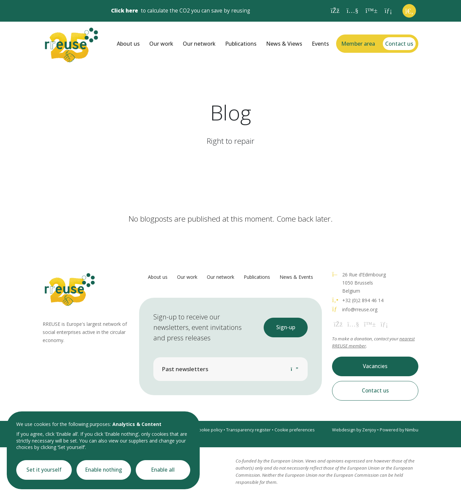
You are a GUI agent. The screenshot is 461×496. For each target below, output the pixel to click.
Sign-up (285, 327)
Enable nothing (103, 469)
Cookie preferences (295, 430)
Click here (124, 10)
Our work (161, 43)
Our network (199, 43)
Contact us (399, 43)
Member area (358, 43)
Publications (241, 43)
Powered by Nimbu (399, 430)
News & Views (284, 43)
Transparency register (248, 430)
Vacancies (375, 366)
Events (320, 43)
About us (128, 43)
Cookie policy (209, 430)
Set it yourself (44, 469)
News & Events (296, 277)
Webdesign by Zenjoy (354, 430)
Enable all (163, 469)
